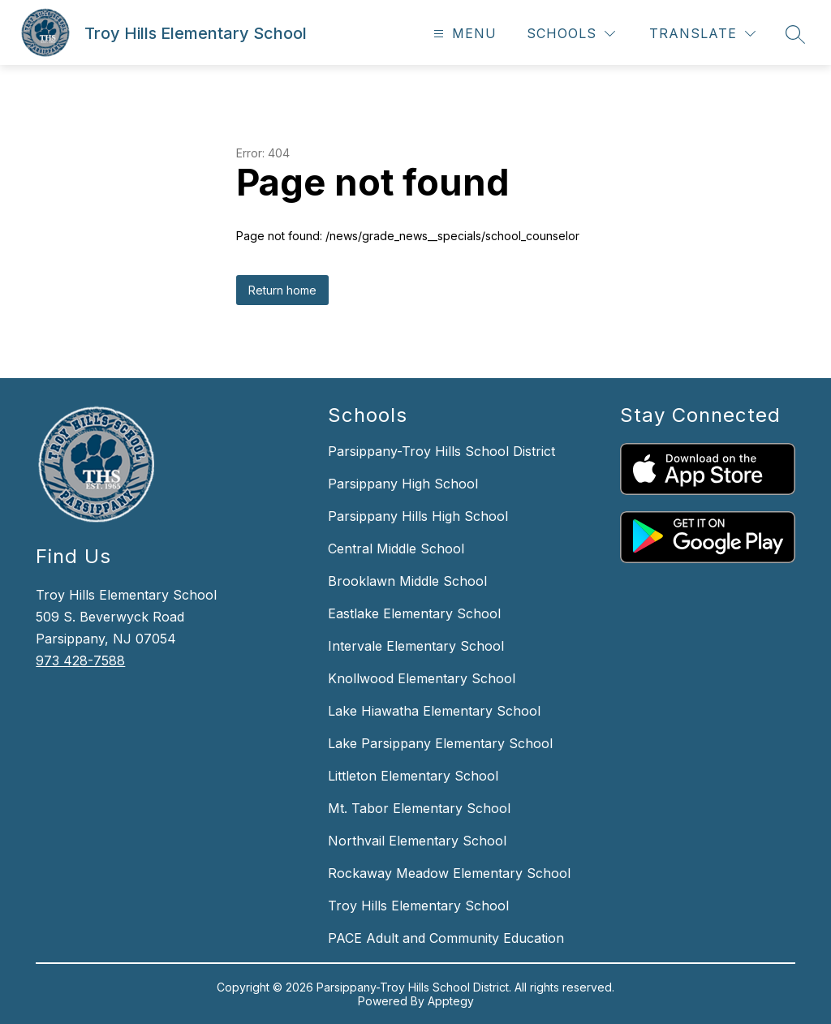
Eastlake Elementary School (414, 613)
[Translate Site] (702, 34)
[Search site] (795, 34)
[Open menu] (463, 34)
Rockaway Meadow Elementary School (449, 873)
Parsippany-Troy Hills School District (441, 451)
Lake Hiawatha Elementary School (434, 711)
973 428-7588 (80, 660)
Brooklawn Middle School (407, 581)
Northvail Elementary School (417, 841)
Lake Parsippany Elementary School (440, 743)
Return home (282, 290)
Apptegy (451, 1001)
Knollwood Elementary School (421, 678)
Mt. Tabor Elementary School (419, 808)
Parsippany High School (403, 483)
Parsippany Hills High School (418, 516)
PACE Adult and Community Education (446, 938)
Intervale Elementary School (416, 646)
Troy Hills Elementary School (418, 905)
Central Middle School (396, 548)
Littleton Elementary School (413, 776)
